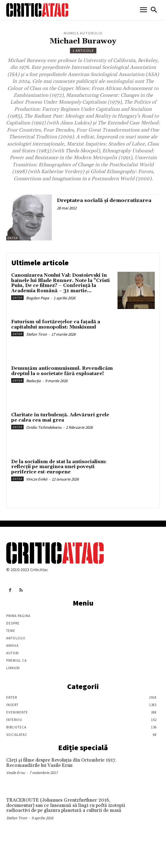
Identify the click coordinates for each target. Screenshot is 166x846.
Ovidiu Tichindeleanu (44, 427)
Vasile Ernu (15, 772)
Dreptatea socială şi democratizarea (104, 200)
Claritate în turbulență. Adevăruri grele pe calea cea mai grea (60, 417)
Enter (12, 238)
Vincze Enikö (36, 479)
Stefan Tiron (36, 334)
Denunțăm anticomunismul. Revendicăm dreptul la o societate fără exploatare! (62, 371)
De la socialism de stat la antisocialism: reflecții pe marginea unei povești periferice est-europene (59, 467)
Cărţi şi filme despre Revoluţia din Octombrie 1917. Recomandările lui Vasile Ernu (61, 762)
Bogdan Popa (37, 298)
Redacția (33, 380)
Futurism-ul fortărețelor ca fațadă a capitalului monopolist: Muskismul (55, 324)
